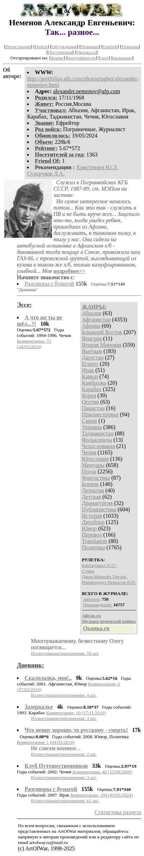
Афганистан (96, 319)
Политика (93, 547)
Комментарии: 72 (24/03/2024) (34, 343)
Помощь (130, 46)
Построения (60, 52)
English (110, 46)
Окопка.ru (86, 52)
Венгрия (92, 338)
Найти (41, 46)
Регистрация (18, 46)
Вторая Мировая (102, 345)
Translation (94, 541)
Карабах (92, 389)
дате (104, 57)
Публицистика (99, 509)
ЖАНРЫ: (94, 307)
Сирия (89, 421)
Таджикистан (98, 433)
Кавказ (90, 376)
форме (57, 57)
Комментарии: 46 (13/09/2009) (102, 771)
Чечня (89, 452)
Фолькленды (97, 440)
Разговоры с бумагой (49, 284)
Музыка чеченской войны (109, 621)
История (92, 516)
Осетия (90, 402)
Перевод (92, 535)
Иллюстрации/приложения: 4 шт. (64, 695)
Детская (91, 497)
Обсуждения (64, 46)
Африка (91, 326)
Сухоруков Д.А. (45, 174)
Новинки (89, 46)
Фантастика (96, 478)
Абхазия (91, 313)
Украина (92, 427)
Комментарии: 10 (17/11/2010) (76, 712)
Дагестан (93, 357)
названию (122, 57)
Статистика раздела (117, 812)
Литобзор (93, 522)
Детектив (93, 490)
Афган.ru (91, 615)
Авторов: (91, 599)
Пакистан (93, 408)
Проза (89, 471)
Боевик (90, 484)
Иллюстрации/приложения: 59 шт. (65, 653)
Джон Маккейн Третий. (104, 576)
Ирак (88, 370)
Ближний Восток (102, 332)
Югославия (95, 459)
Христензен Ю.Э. (97, 167)
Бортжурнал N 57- (99, 565)
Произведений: (97, 604)
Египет (90, 364)
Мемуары (93, 465)
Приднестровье (100, 414)
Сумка (88, 571)
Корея (89, 395)
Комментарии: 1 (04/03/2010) (45, 742)
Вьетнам (92, 351)
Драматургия (97, 503)
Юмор (89, 528)
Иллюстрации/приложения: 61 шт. (65, 800)
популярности (82, 57)
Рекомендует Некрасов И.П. (109, 582)
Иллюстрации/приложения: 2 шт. (64, 754)
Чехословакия (98, 446)
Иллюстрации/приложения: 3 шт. (64, 718)
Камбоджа (94, 383)
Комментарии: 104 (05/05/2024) (102, 795)
